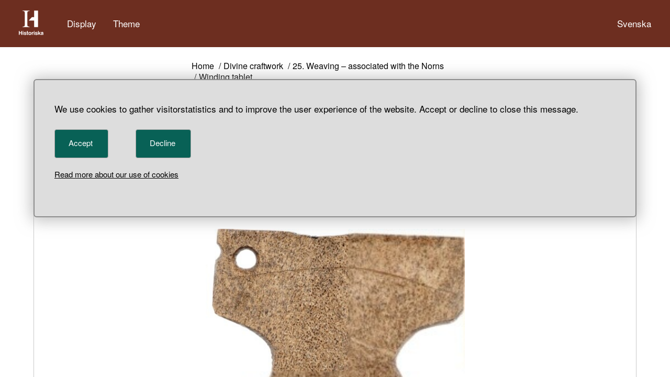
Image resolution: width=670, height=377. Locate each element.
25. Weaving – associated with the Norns (368, 66)
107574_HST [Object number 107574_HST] (278, 237)
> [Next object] (263, 265)
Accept (81, 142)
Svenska (634, 23)
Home (203, 66)
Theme (126, 23)
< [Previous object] (200, 265)
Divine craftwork (253, 66)
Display (81, 23)
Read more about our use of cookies (116, 174)
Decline (162, 142)
